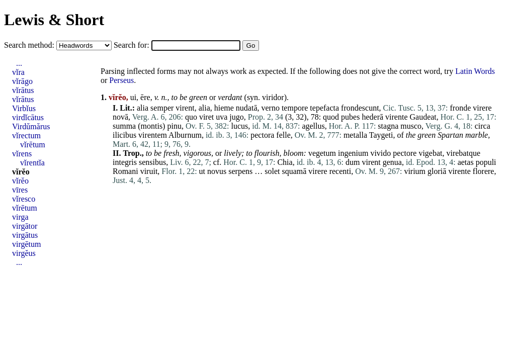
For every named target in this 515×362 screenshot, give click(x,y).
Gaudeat (423, 117)
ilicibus (124, 135)
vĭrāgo (22, 81)
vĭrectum (26, 135)
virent (185, 108)
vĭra (18, 72)
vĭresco (23, 199)
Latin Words (475, 71)
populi (486, 162)
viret (206, 117)
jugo (236, 117)
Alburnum (185, 135)
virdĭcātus (28, 117)
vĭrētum (32, 144)
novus (216, 171)
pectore (404, 153)
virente (396, 117)
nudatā (247, 108)
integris (125, 162)
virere (482, 108)
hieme (224, 108)
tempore (295, 108)
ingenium (353, 153)
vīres (20, 190)
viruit (149, 171)
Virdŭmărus (31, 126)
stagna (388, 126)
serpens (240, 171)
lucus (239, 126)
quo (191, 117)
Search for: (132, 45)
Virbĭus (24, 108)
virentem (152, 135)
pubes (350, 117)
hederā (372, 117)
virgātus (25, 235)
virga (20, 217)
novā (120, 117)
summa (124, 126)
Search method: (30, 45)
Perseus (121, 80)
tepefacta (324, 108)
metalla (355, 135)
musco (410, 126)
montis (152, 126)
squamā (294, 171)
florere (483, 171)
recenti (340, 171)
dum (353, 162)
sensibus (152, 162)
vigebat (430, 153)
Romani (125, 171)
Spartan (450, 135)
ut (202, 171)
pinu (174, 126)
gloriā (436, 171)
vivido (380, 153)
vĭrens (22, 153)
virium (414, 171)
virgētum (26, 244)
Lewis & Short (54, 20)
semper (162, 108)
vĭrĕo (21, 171)
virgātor (24, 226)
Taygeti (381, 135)
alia (142, 108)
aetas (466, 162)
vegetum (322, 153)
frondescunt (360, 108)
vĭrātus (23, 90)
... (19, 63)
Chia (284, 162)
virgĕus (24, 253)
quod (331, 117)
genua (392, 162)
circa (482, 126)
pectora (262, 135)
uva (221, 117)
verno (270, 108)
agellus (313, 126)
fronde (460, 108)
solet (272, 171)
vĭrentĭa (32, 162)
